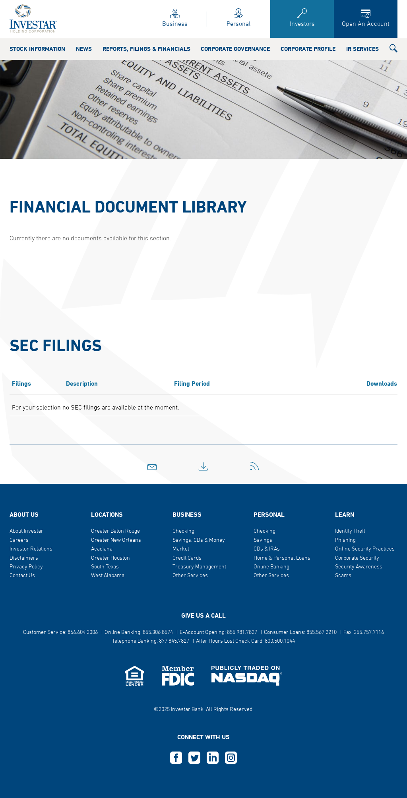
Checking (183, 531)
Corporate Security (357, 558)
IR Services (362, 49)
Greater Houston (110, 558)
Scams (343, 575)
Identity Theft (350, 531)
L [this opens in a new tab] (213, 758)
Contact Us (22, 575)
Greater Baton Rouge (115, 531)
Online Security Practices (365, 549)
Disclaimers (24, 558)
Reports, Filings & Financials (146, 49)
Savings (263, 540)
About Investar (26, 531)
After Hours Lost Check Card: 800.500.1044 (245, 641)
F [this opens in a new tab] (176, 758)
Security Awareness (358, 567)
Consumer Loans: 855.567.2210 (300, 632)
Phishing (345, 540)
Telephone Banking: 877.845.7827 (150, 641)
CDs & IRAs (267, 549)
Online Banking (271, 567)
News (84, 49)
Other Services (190, 575)
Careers (19, 540)
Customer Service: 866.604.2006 (60, 632)
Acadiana (101, 549)
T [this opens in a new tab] (194, 758)
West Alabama (107, 575)
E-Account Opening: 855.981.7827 (218, 632)
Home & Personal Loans (282, 558)
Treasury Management (199, 567)
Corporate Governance (235, 49)
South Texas (105, 567)
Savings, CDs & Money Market (198, 545)
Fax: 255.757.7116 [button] (363, 632)
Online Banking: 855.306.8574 (139, 632)
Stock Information (37, 49)
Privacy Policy (26, 567)
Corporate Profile (308, 49)
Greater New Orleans (116, 540)
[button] (393, 50)
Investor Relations (31, 549)
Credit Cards (187, 558)
